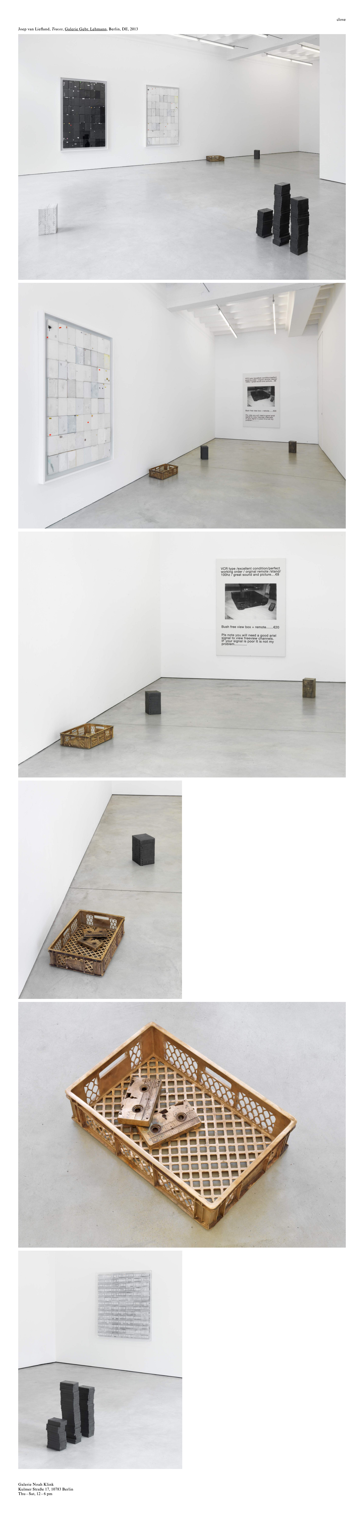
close (341, 19)
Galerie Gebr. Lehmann (86, 29)
